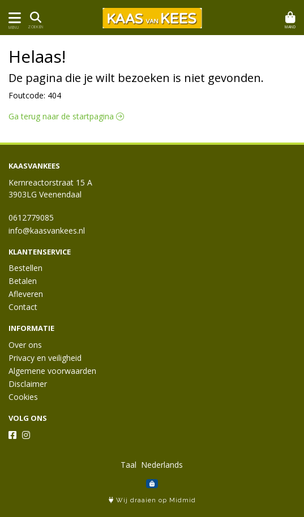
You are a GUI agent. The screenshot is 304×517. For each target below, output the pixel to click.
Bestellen (25, 267)
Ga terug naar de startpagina (66, 116)
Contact (22, 306)
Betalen (22, 280)
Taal (128, 464)
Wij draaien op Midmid (152, 500)
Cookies (23, 396)
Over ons (25, 344)
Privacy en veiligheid (45, 357)
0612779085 (31, 217)
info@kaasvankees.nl (46, 230)
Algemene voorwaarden (52, 370)
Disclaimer (27, 383)
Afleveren (25, 293)
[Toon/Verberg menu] (12, 17)
